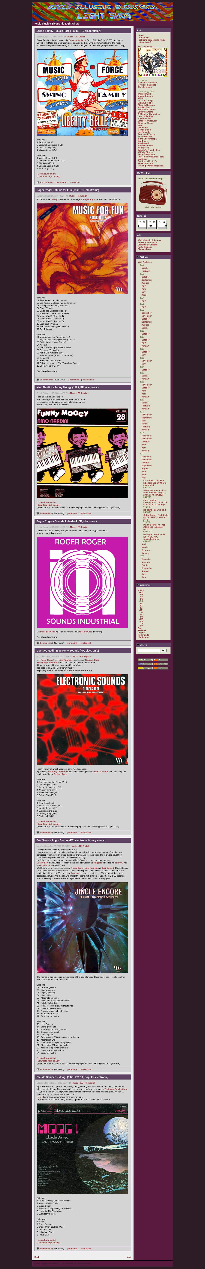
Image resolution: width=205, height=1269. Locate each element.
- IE (140, 606)
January (145, 346)
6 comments (44, 1248)
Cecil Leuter (107, 868)
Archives (143, 257)
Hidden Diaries (145, 136)
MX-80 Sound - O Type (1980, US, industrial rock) (154, 527)
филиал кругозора (147, 139)
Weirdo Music (144, 94)
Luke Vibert (42, 863)
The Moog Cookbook (47, 662)
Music (70, 37)
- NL (141, 615)
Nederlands (143, 635)
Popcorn (75, 873)
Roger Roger (89, 199)
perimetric (143, 127)
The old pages (145, 87)
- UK (141, 617)
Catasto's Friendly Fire (149, 150)
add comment (45, 182)
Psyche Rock (60, 774)
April (144, 295)
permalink (61, 182)
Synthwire (143, 141)
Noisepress (143, 148)
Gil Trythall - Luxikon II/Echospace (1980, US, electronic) (155, 482)
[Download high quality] (48, 176)
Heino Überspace (146, 154)
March (145, 268)
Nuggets (98, 863)
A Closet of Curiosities (149, 114)
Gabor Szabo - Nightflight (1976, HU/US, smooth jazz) (155, 517)
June (144, 289)
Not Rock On (144, 132)
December (147, 313)
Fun (140, 628)
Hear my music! (145, 46)
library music (85, 632)
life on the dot (144, 118)
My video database (147, 85)
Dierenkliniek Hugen (148, 245)
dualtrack (142, 159)
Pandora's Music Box (148, 161)
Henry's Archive (145, 116)
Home (141, 35)
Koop (140, 125)
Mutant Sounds (145, 96)
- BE (141, 594)
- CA (81, 1083)
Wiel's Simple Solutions (149, 240)
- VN (141, 621)
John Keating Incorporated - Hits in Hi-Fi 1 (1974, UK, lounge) (155, 502)
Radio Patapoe (145, 247)
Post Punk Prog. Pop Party (151, 157)
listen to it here (100, 771)
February (146, 271)
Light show (143, 637)
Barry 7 (119, 863)
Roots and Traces (146, 134)
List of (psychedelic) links (150, 166)
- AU (141, 592)
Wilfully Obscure (146, 152)
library (54, 199)
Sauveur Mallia (76, 40)
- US (141, 619)
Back (37, 1257)
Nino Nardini (65, 660)
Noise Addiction (145, 163)
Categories (144, 585)
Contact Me (143, 38)
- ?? (141, 626)
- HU (141, 603)
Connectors (46, 865)
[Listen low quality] (46, 174)
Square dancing (145, 112)
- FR (75, 37)
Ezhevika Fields (145, 145)
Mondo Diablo (145, 130)
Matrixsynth (143, 143)
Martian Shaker (145, 107)
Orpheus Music (145, 103)
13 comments (45, 380)
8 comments (44, 1069)
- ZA (141, 624)
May (144, 292)
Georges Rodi (92, 660)
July (144, 286)
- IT (140, 610)
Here (39, 1097)
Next (129, 1257)
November (147, 316)
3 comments (44, 513)
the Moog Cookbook (58, 771)
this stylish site (47, 632)
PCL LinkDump (145, 100)
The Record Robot (147, 109)
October (145, 277)
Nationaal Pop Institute (116, 1089)
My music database (147, 82)
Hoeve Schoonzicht (147, 242)
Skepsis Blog (144, 249)
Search (142, 645)
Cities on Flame (145, 123)
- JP (141, 612)
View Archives (145, 262)
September (147, 280)
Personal (142, 630)
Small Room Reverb (147, 121)
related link (75, 182)
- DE (141, 599)
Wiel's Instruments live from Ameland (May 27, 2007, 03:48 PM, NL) (154, 492)
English (82, 37)
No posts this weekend (154, 510)
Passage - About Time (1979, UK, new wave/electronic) (154, 536)
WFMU (141, 98)
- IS (140, 608)
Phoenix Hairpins (146, 105)
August (145, 283)
